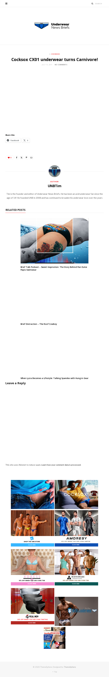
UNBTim (54, 186)
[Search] (92, 4)
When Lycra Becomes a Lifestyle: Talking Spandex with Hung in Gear (54, 378)
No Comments (61, 65)
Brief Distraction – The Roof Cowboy (39, 324)
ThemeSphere (70, 667)
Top (54, 672)
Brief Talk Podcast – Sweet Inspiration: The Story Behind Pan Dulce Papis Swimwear (54, 268)
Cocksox (55, 54)
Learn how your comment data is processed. (61, 465)
